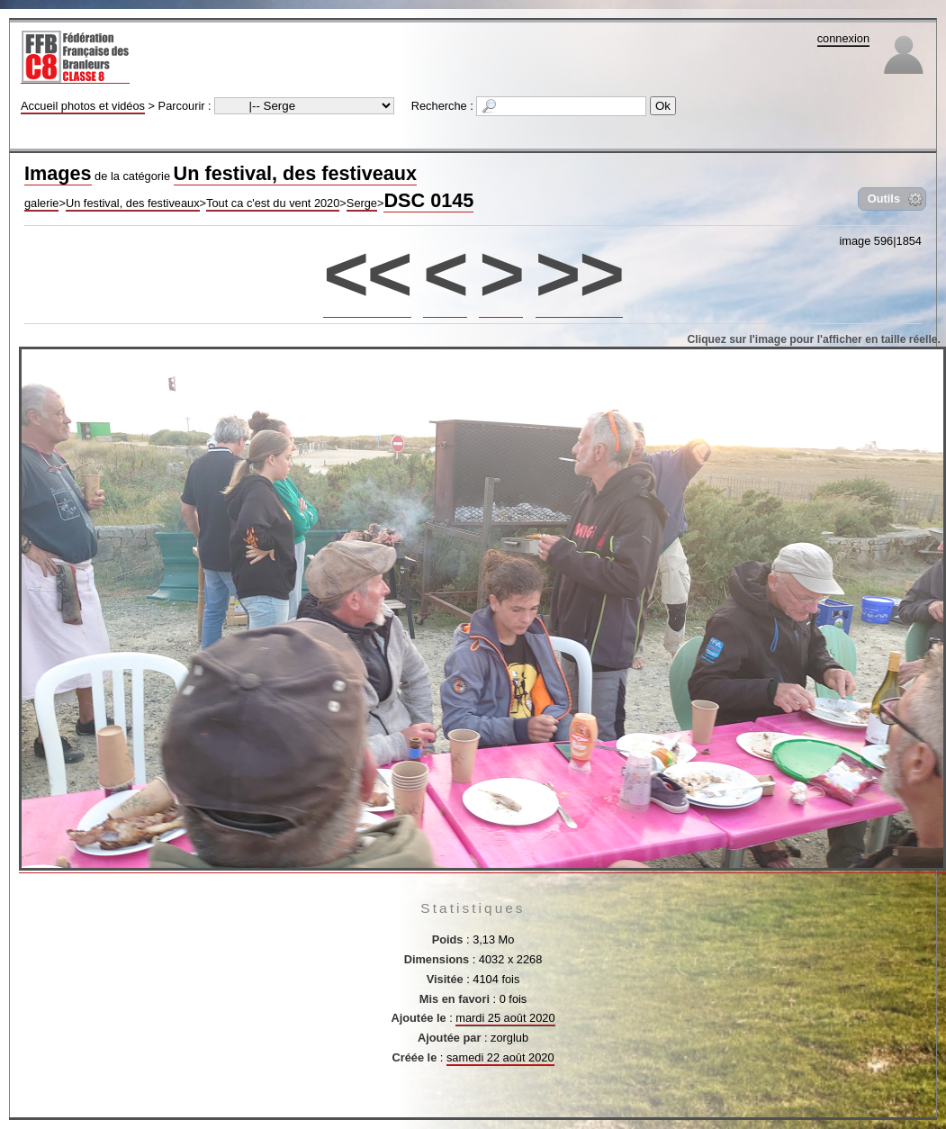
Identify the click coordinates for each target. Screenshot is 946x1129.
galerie (41, 203)
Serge (362, 203)
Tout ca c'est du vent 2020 (272, 203)
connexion (843, 38)
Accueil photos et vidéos (83, 106)
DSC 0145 (428, 200)
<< (366, 273)
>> (579, 273)
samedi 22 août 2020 (500, 1057)
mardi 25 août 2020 (504, 1018)
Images (58, 173)
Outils (884, 198)
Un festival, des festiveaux (295, 173)
